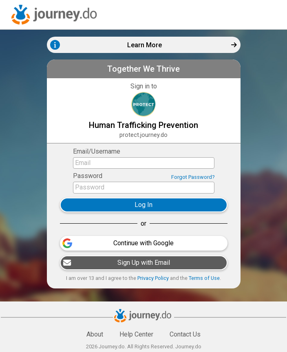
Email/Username (96, 151)
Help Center (136, 334)
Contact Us (185, 334)
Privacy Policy (153, 278)
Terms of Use (204, 278)
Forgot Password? (192, 177)
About (94, 334)
